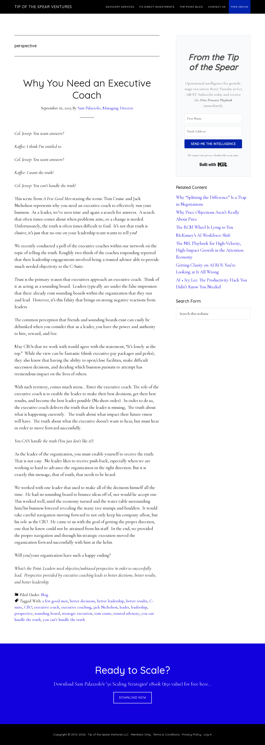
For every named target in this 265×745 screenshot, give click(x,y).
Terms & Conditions (166, 734)
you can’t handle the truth (64, 619)
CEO (28, 607)
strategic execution (77, 613)
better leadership (110, 601)
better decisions (82, 601)
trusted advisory (126, 613)
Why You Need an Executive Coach (87, 89)
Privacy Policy (191, 734)
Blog (44, 594)
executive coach (46, 607)
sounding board (47, 613)
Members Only (141, 734)
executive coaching (76, 607)
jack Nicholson (106, 607)
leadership (139, 607)
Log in (208, 734)
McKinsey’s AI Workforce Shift (203, 235)
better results (136, 601)
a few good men (55, 601)
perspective (23, 613)
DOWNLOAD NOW (132, 697)
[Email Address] (213, 131)
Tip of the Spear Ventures (43, 6)
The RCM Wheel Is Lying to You (204, 227)
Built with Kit (213, 164)
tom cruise (102, 613)
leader (124, 607)
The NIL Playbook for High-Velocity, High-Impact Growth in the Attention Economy (209, 250)
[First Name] (213, 118)
